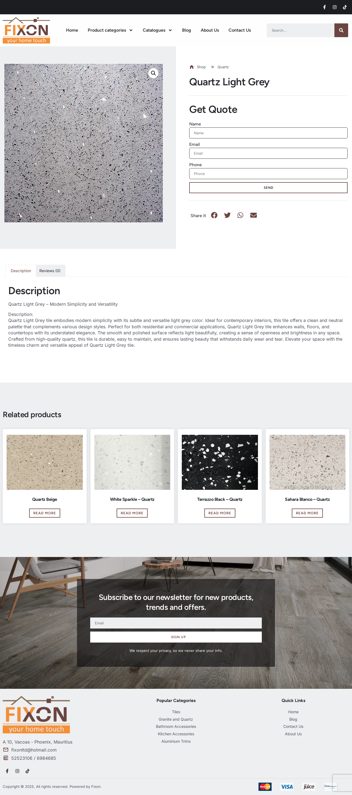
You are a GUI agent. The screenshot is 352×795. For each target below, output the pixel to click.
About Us (210, 30)
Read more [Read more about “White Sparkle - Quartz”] (132, 513)
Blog (186, 30)
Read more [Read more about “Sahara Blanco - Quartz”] (307, 513)
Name (195, 124)
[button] (153, 73)
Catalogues (157, 30)
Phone (195, 164)
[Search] (341, 30)
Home (72, 30)
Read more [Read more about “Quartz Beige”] (44, 513)
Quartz (223, 67)
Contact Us (240, 30)
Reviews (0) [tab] (50, 270)
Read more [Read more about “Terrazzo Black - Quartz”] (219, 513)
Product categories (110, 30)
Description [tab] (21, 270)
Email (194, 144)
